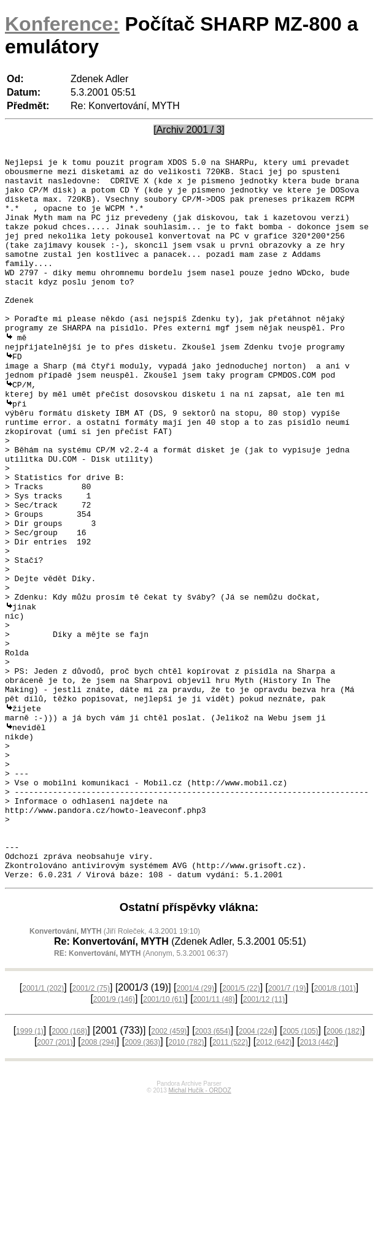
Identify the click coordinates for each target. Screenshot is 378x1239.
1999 (30, 1170)
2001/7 (287, 1127)
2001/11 (214, 1138)
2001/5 (241, 1127)
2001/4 (195, 1127)
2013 (318, 1181)
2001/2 (91, 1127)
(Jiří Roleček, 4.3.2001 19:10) (114, 1070)
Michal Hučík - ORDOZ (199, 1229)
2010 (186, 1181)
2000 (69, 1170)
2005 (300, 1170)
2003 (213, 1170)
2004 (256, 1170)
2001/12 (264, 1138)
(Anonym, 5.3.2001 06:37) (141, 1092)
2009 (142, 1181)
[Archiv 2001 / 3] (189, 129)
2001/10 (164, 1138)
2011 (230, 1181)
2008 (99, 1181)
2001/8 (335, 1127)
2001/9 (114, 1138)
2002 (169, 1170)
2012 (273, 1181)
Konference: (62, 24)
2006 (344, 1170)
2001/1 (43, 1127)
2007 (54, 1181)
